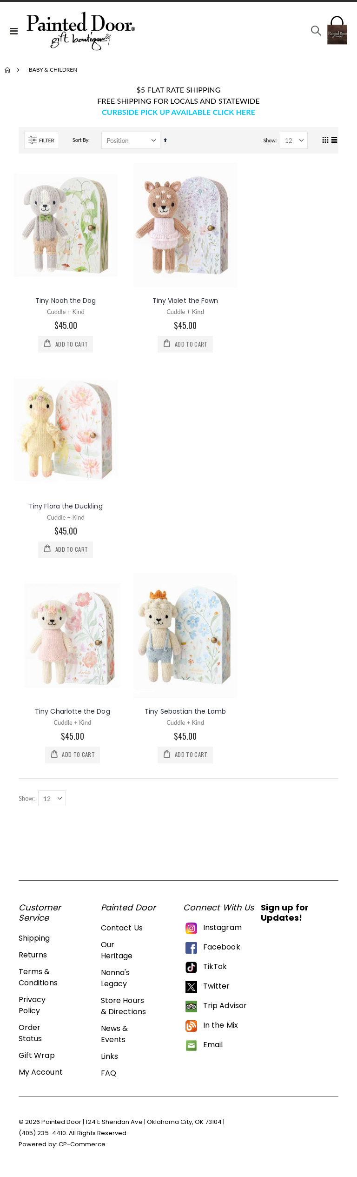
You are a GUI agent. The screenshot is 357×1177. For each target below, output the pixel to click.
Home (8, 70)
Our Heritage (117, 953)
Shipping (34, 941)
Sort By (80, 140)
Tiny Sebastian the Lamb (185, 713)
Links (109, 1059)
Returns (33, 958)
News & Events (114, 1037)
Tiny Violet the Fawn (185, 300)
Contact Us (122, 931)
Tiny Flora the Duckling (66, 507)
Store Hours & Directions (123, 1009)
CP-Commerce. (83, 1147)
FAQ (108, 1076)
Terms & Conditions (38, 980)
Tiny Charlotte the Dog (72, 713)
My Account (41, 1075)
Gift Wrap (37, 1058)
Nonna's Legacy (115, 981)
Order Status (30, 1036)
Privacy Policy (32, 1008)
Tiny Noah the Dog (65, 300)
